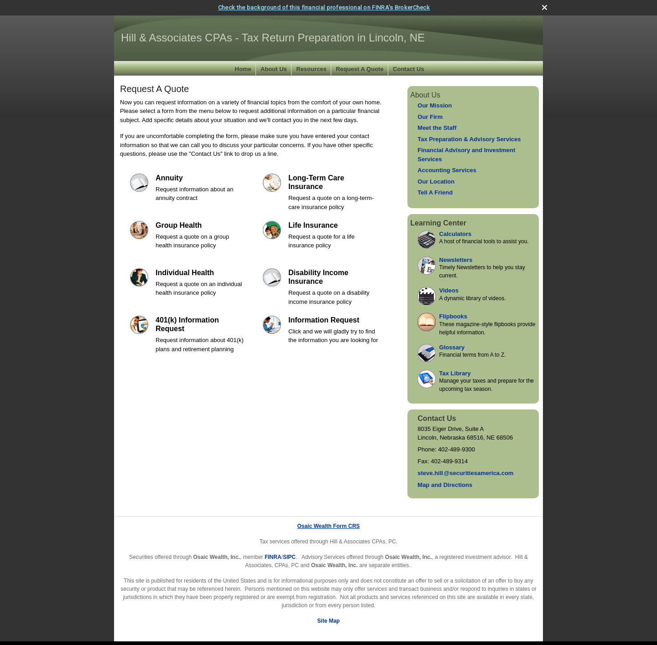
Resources (311, 69)
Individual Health (185, 272)
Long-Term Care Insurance (316, 182)
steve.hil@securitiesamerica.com (465, 473)
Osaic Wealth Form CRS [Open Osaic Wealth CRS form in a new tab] (328, 526)
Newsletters (456, 259)
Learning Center (438, 222)
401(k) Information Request (187, 324)
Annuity (169, 177)
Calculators (455, 233)
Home (243, 69)
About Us (274, 69)
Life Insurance (313, 225)
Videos (449, 290)
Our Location (435, 181)
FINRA (273, 557)
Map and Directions (444, 484)
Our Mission (434, 105)
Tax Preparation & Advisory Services (469, 138)
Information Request (324, 319)
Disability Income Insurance (318, 276)
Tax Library (455, 372)
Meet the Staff (436, 127)
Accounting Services (446, 170)
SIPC (289, 557)
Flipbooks (453, 316)
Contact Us (408, 69)
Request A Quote (360, 69)
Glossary (452, 346)
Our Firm (430, 116)
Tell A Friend (435, 192)
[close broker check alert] (545, 7)
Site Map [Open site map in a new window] (328, 621)
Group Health (179, 225)
